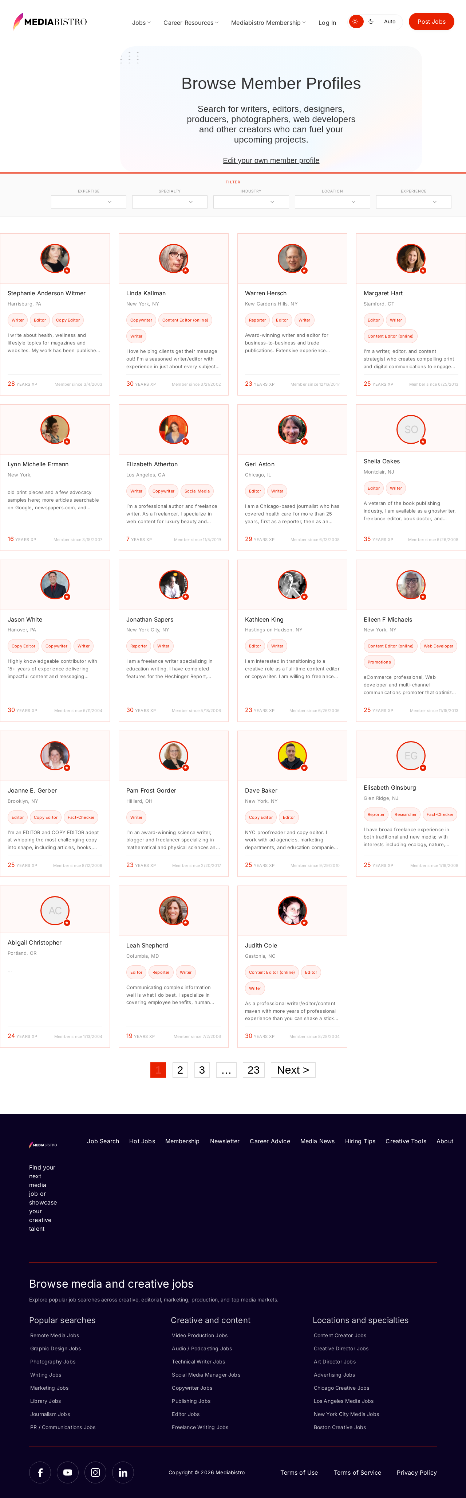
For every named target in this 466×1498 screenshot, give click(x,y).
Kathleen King (264, 619)
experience (413, 191)
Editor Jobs (186, 1414)
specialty (170, 191)
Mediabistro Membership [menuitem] (266, 22)
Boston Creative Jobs (340, 1427)
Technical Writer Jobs (198, 1361)
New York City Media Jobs (346, 1414)
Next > (293, 1070)
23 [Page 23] (254, 1070)
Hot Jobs (142, 1141)
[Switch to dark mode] (372, 21)
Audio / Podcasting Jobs (202, 1348)
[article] (55, 314)
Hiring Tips (360, 1141)
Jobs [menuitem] (139, 22)
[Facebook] (40, 1472)
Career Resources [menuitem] (188, 22)
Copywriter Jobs (192, 1388)
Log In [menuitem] (327, 22)
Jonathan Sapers (149, 619)
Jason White (25, 619)
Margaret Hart (383, 293)
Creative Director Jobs (341, 1348)
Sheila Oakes (382, 461)
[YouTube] (68, 1472)
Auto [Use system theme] (389, 21)
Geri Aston (260, 464)
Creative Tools (406, 1141)
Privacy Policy (417, 1472)
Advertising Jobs (334, 1374)
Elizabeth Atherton (152, 464)
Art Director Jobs (335, 1361)
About (445, 1141)
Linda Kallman (146, 293)
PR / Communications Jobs (62, 1427)
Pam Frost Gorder (151, 790)
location (332, 191)
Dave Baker (261, 790)
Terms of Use (299, 1472)
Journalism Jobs (50, 1414)
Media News (317, 1141)
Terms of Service (358, 1472)
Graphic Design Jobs (55, 1348)
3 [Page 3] (202, 1070)
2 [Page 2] (180, 1070)
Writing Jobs (45, 1374)
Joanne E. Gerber (32, 790)
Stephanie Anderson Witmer (47, 293)
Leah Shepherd (147, 945)
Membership (182, 1141)
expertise (89, 191)
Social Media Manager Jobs (206, 1374)
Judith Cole (261, 945)
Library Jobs (45, 1401)
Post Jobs (432, 21)
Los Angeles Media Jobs (344, 1401)
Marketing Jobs (49, 1388)
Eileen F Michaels (388, 619)
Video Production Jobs (200, 1335)
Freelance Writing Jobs (200, 1427)
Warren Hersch (266, 293)
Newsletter (225, 1141)
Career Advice (270, 1141)
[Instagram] (95, 1472)
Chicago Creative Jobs (342, 1388)
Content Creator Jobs (340, 1335)
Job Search (103, 1141)
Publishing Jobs (191, 1401)
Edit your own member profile (271, 160)
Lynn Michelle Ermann (38, 464)
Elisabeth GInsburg (390, 787)
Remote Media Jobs (54, 1335)
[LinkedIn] (123, 1472)
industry (251, 191)
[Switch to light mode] (356, 21)
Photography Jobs (52, 1361)
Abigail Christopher (35, 942)
